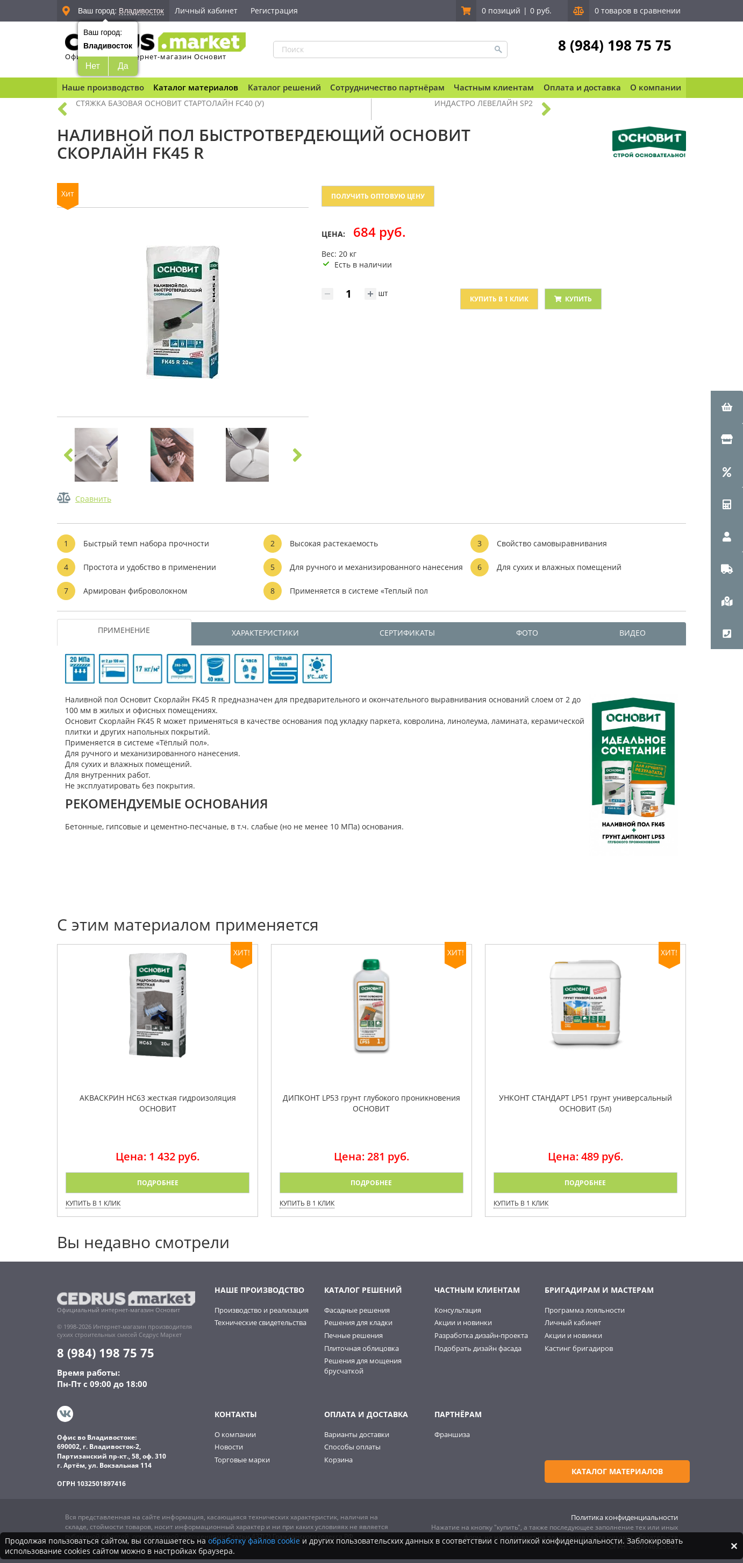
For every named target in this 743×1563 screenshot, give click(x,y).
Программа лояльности (585, 1310)
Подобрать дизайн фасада (477, 1348)
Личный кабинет (206, 10)
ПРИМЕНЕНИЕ (124, 630)
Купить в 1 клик (499, 299)
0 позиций (501, 10)
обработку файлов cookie (254, 1541)
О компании (235, 1433)
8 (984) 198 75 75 (614, 44)
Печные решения (353, 1335)
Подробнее (157, 1182)
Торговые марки (242, 1458)
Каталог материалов (195, 87)
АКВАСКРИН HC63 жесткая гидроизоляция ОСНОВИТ (158, 1103)
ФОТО (527, 633)
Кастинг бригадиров (579, 1348)
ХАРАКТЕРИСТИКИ (265, 633)
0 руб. (541, 10)
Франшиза (452, 1433)
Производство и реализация (262, 1310)
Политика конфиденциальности (624, 1515)
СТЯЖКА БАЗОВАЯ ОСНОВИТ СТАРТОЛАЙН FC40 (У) (170, 103)
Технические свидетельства (260, 1322)
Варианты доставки (356, 1433)
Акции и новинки (463, 1322)
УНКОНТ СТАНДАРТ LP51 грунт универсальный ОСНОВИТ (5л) (585, 1103)
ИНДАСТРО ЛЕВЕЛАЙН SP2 (483, 103)
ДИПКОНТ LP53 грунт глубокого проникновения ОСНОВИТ (371, 1103)
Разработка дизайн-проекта (481, 1335)
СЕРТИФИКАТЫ (407, 633)
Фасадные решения (357, 1310)
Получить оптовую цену (378, 196)
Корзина (338, 1458)
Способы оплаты (352, 1446)
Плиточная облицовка (361, 1348)
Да (123, 66)
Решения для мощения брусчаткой (363, 1366)
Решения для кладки (358, 1322)
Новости (229, 1446)
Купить (573, 299)
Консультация (457, 1310)
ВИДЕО (632, 633)
